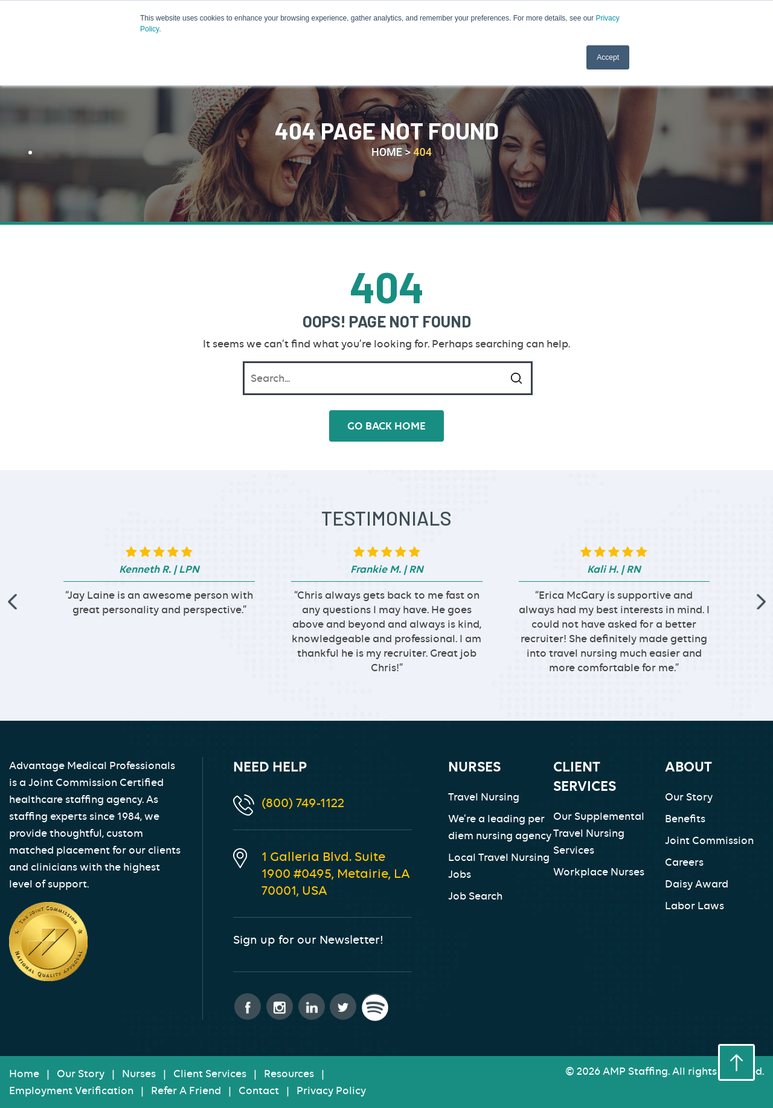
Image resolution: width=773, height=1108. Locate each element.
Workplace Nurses (598, 872)
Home (24, 1074)
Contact (259, 1090)
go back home (386, 426)
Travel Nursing (483, 797)
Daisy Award (696, 884)
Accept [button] (608, 57)
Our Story (689, 797)
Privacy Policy (331, 1090)
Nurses (139, 1074)
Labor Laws (694, 906)
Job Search (475, 896)
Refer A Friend (186, 1090)
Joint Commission (709, 840)
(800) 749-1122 (302, 802)
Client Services (209, 1074)
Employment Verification (71, 1090)
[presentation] (12, 601)
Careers (684, 862)
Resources (289, 1074)
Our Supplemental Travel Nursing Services (598, 833)
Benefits (685, 819)
